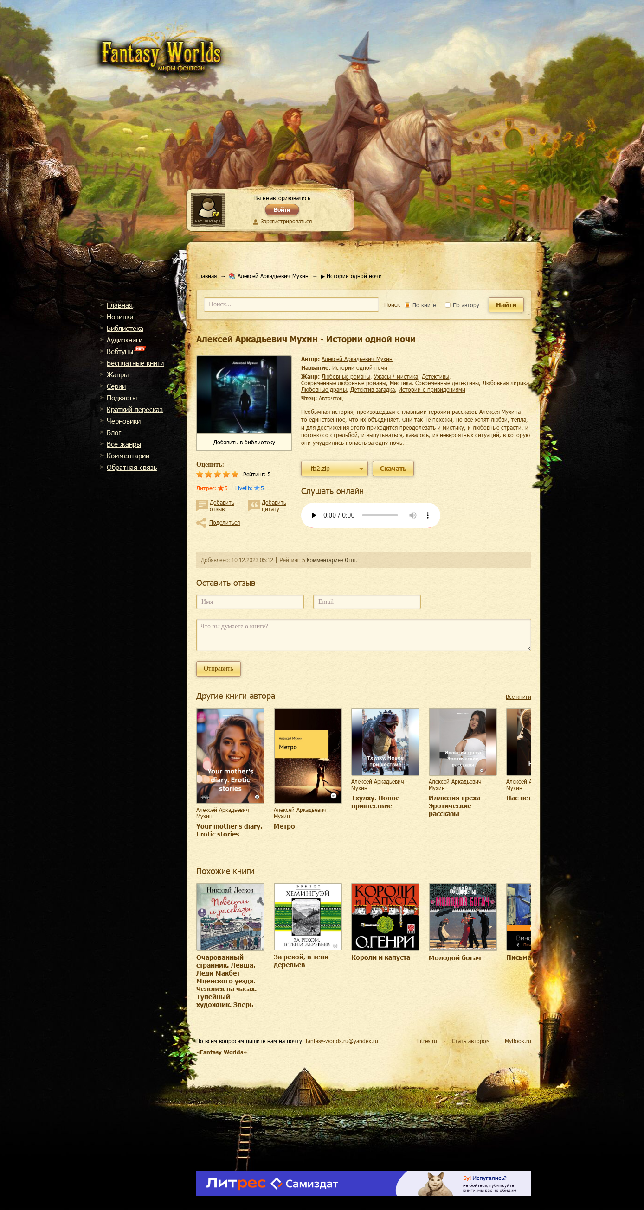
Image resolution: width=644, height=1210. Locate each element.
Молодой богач (455, 958)
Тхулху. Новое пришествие (375, 802)
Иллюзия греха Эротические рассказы (454, 805)
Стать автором (471, 1041)
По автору (462, 305)
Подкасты (122, 397)
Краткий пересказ (135, 409)
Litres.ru (427, 1041)
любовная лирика (506, 383)
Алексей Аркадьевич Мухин (273, 275)
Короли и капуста (380, 957)
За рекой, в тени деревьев (301, 961)
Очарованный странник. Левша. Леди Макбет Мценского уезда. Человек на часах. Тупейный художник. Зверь (226, 980)
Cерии (116, 386)
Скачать (393, 468)
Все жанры (124, 444)
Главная (120, 305)
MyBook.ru (518, 1041)
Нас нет (518, 798)
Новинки (120, 316)
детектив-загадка (372, 389)
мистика (401, 383)
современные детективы (447, 383)
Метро (284, 826)
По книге (420, 305)
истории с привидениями (432, 389)
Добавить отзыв (222, 505)
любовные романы (346, 376)
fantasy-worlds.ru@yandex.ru (342, 1041)
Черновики (124, 421)
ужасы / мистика (396, 376)
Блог (114, 432)
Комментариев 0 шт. (332, 560)
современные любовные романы (343, 383)
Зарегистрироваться (286, 221)
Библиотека (125, 328)
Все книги (518, 696)
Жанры (118, 374)
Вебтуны (120, 351)
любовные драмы (324, 389)
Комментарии (128, 455)
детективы (435, 376)
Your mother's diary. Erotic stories (229, 830)
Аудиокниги (124, 340)
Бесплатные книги (135, 363)
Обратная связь (132, 467)
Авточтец (331, 398)
